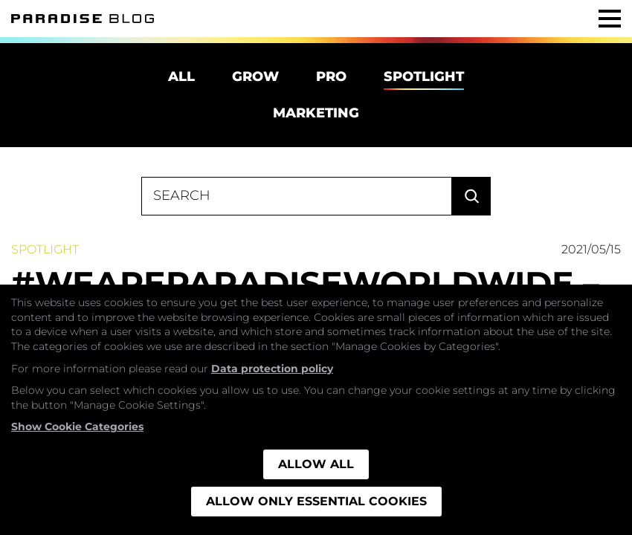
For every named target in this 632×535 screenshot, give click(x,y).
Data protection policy (272, 368)
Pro (331, 76)
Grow (255, 76)
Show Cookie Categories (77, 426)
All (181, 76)
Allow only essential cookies (316, 501)
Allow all (316, 464)
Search (471, 196)
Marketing (316, 113)
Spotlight (424, 76)
